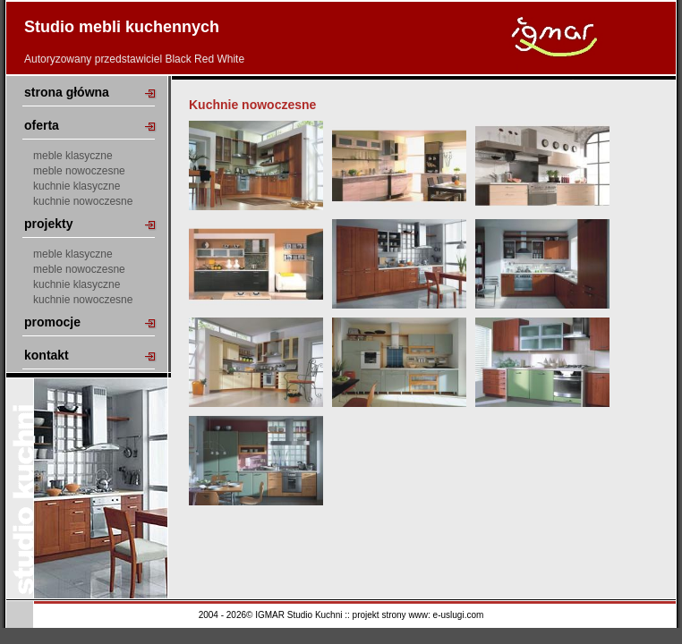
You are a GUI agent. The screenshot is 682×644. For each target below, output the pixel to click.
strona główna (66, 92)
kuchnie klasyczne (76, 186)
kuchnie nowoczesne (82, 201)
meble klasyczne (73, 155)
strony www (404, 615)
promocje (52, 322)
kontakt (46, 355)
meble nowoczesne (79, 171)
